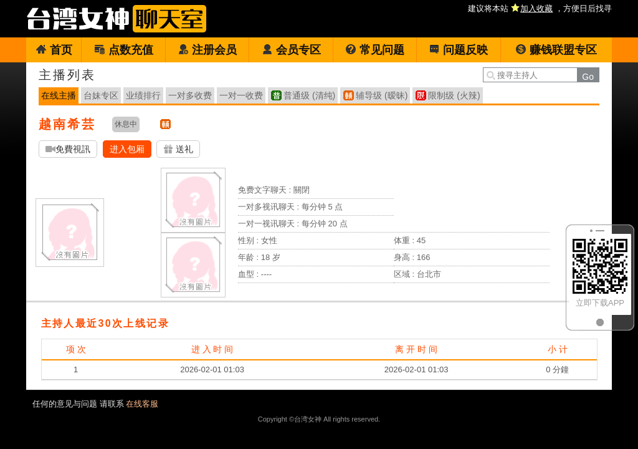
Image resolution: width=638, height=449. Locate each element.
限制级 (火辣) (454, 95)
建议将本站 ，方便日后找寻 (540, 8)
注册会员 (207, 50)
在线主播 (58, 95)
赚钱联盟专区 (556, 50)
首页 (54, 50)
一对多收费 (190, 95)
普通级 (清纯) (309, 95)
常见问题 (374, 50)
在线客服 (142, 403)
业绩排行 (143, 95)
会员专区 (291, 50)
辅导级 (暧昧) (381, 95)
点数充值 (123, 50)
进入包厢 (127, 149)
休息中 (126, 124)
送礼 (178, 149)
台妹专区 (100, 95)
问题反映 (458, 50)
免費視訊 (67, 149)
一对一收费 (241, 95)
